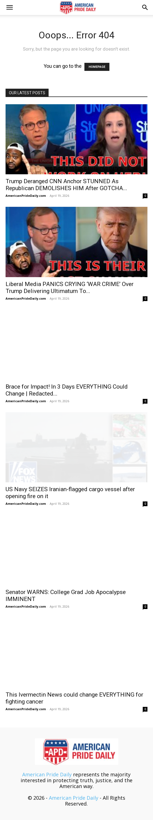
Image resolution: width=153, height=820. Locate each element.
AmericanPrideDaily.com (26, 195)
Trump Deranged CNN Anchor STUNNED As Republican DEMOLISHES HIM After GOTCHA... (66, 185)
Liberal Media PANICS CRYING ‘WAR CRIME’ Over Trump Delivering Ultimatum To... (70, 287)
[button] (9, 7)
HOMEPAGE (97, 67)
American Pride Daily (47, 774)
